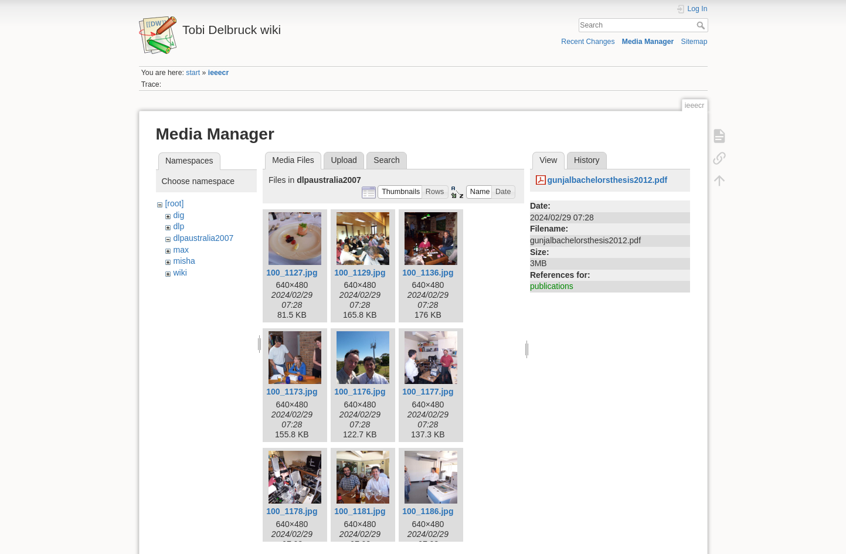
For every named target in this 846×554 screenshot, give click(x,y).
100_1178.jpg (291, 511)
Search (702, 25)
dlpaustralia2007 (203, 238)
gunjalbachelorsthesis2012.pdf (607, 180)
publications (551, 286)
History (587, 160)
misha (184, 261)
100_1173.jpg (291, 391)
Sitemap (694, 42)
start (193, 73)
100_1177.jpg (427, 391)
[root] (174, 203)
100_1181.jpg (359, 511)
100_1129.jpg (359, 272)
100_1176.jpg (359, 391)
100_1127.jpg (291, 272)
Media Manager (648, 42)
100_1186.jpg (427, 511)
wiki (179, 272)
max (180, 249)
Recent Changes (587, 42)
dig (178, 215)
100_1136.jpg (427, 272)
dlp (178, 226)
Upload (343, 160)
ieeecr (218, 73)
